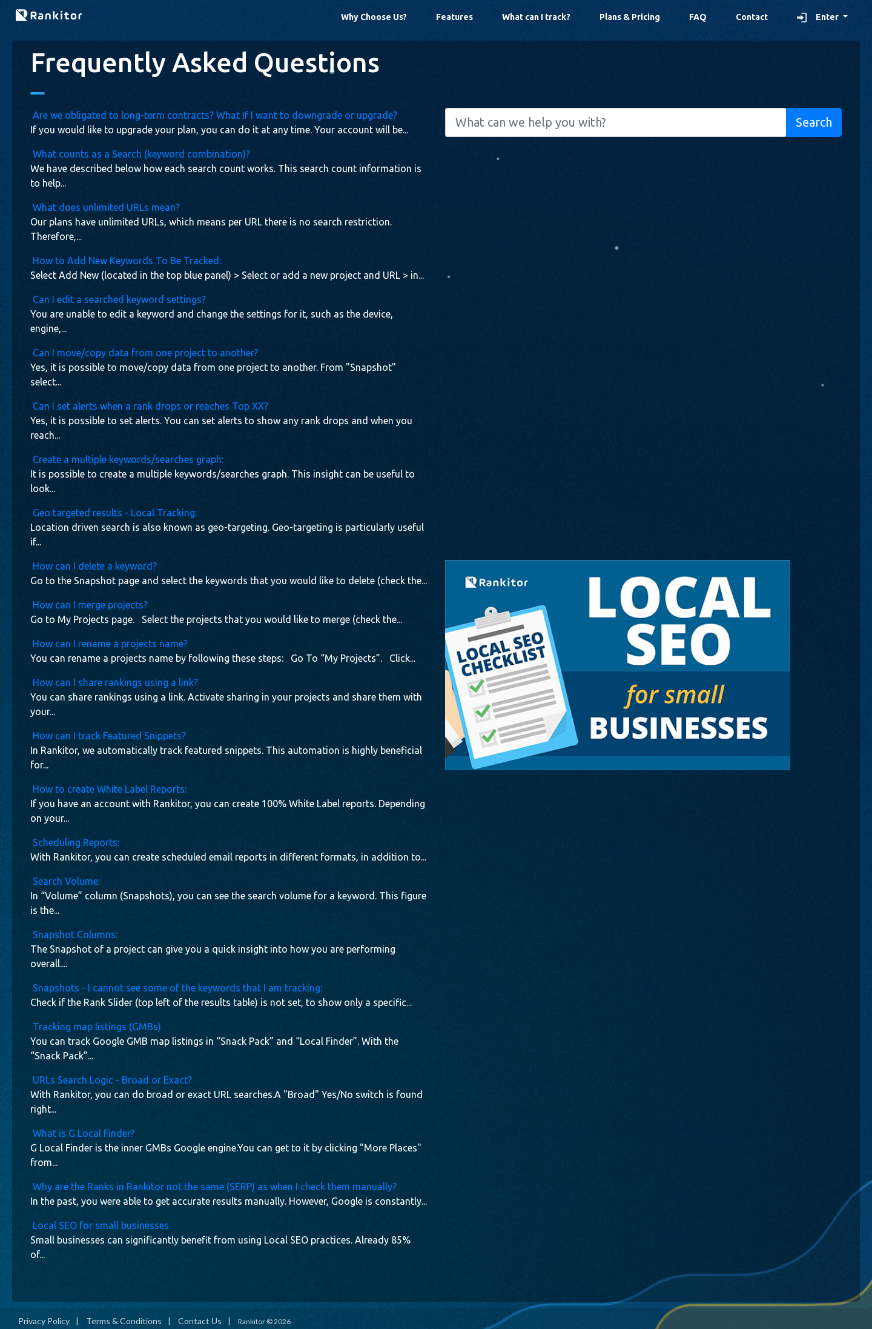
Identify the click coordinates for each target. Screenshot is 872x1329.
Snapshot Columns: (73, 934)
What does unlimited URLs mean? (105, 207)
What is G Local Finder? (82, 1133)
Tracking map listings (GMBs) (95, 1026)
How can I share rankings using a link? (114, 682)
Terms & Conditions (124, 1321)
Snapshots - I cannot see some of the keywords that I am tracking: (176, 987)
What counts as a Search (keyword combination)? (140, 153)
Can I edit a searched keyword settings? (118, 299)
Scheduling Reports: (74, 842)
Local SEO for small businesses (99, 1225)
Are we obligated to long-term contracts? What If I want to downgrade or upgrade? (213, 115)
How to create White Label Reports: (108, 789)
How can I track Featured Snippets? (108, 735)
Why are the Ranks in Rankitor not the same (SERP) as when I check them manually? (213, 1186)
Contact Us (200, 1321)
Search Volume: (65, 881)
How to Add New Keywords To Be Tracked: (125, 260)
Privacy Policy (44, 1321)
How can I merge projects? (89, 604)
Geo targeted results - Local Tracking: (113, 512)
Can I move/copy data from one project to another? (144, 352)
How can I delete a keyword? (93, 566)
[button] (822, 17)
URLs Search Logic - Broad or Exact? (111, 1079)
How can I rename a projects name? (109, 643)
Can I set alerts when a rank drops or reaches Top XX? (149, 406)
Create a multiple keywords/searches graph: (126, 459)
